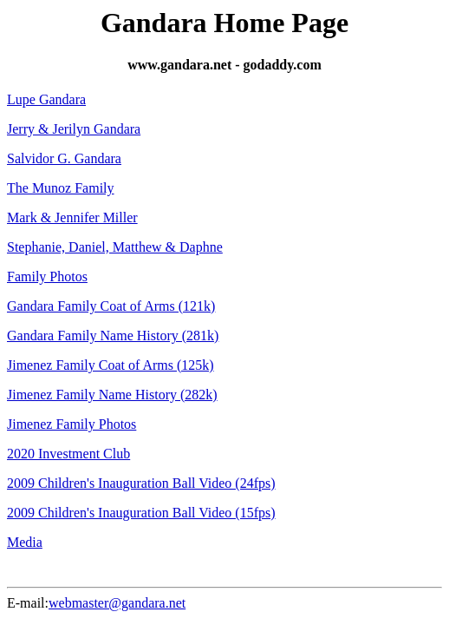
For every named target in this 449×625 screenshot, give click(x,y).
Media (24, 542)
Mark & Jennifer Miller (72, 217)
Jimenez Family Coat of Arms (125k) (110, 365)
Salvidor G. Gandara (64, 158)
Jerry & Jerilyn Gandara (73, 129)
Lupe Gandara (46, 99)
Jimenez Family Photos (71, 424)
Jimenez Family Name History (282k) (112, 394)
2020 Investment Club (68, 453)
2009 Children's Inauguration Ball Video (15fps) (141, 512)
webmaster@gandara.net (117, 602)
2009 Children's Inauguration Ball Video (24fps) (141, 483)
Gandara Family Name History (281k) (112, 335)
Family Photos (47, 276)
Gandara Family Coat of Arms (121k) (111, 306)
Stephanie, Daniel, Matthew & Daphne (115, 247)
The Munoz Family (60, 188)
